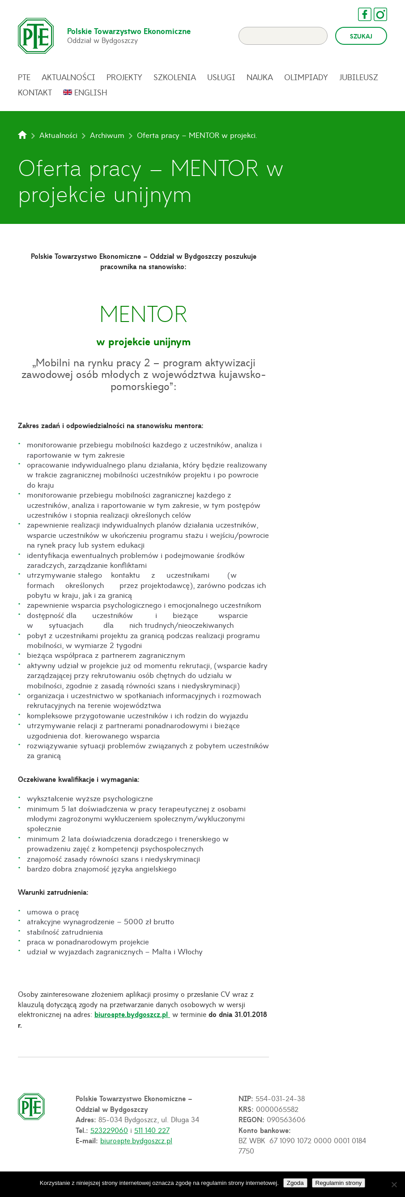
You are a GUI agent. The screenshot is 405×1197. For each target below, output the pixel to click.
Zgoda (295, 1183)
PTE (24, 77)
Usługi (221, 77)
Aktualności (68, 77)
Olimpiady (306, 77)
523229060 (109, 1130)
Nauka (260, 77)
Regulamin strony (338, 1183)
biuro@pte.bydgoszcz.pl (132, 1014)
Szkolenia (174, 77)
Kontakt (35, 92)
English (90, 92)
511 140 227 (152, 1130)
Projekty (124, 77)
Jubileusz (358, 77)
